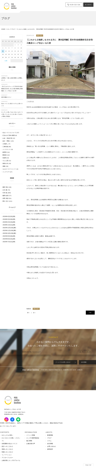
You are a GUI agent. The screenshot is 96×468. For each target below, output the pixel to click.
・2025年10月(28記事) (8, 233)
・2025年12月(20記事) (8, 227)
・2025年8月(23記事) (8, 239)
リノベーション (7, 455)
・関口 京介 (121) (6, 201)
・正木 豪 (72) (5, 190)
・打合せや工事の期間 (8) (9, 135)
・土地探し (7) (5, 143)
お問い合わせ (51, 446)
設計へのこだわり (7, 446)
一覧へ (90, 312)
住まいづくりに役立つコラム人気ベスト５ (12, 103)
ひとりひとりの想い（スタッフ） (11, 439)
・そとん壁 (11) (6, 160)
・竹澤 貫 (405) (6, 192)
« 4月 (6, 60)
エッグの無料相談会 (32, 438)
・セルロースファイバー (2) (9, 169)
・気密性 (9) (5, 158)
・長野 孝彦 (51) (6, 198)
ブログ (49, 438)
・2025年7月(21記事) (8, 241)
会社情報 (50, 443)
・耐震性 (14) (5, 152)
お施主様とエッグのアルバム (11, 460)
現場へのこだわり (7, 449)
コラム (49, 440)
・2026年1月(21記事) (8, 225)
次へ (34, 312)
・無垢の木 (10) (6, 163)
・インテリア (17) (6, 172)
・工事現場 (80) (6, 146)
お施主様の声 (30, 443)
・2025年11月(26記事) (8, 230)
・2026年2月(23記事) (8, 222)
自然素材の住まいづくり (9, 443)
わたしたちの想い (7, 435)
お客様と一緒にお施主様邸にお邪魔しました (12, 78)
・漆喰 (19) (4, 166)
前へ (28, 312)
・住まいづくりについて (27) (10, 132)
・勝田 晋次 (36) (6, 187)
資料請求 (50, 449)
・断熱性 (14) (5, 155)
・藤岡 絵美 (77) (6, 195)
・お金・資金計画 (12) (8, 138)
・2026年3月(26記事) (8, 219)
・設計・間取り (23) (7, 141)
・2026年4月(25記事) (8, 216)
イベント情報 (30, 435)
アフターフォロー (7, 457)
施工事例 (29, 440)
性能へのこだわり (7, 452)
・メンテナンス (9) (7, 149)
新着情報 (50, 435)
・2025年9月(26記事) (8, 236)
